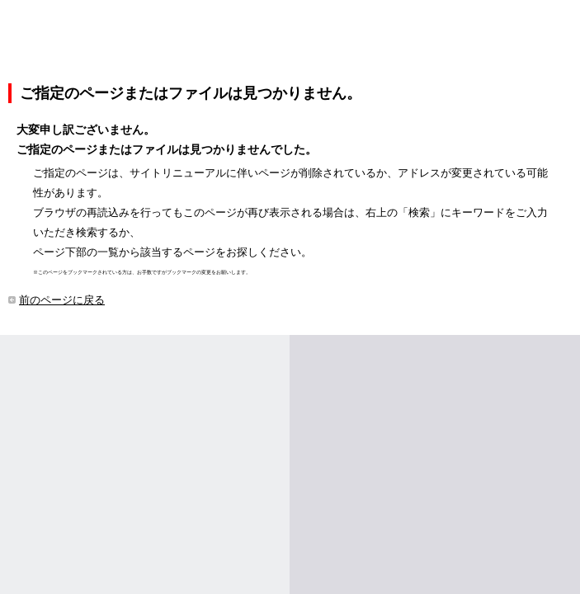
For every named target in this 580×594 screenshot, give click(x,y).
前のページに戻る (62, 300)
